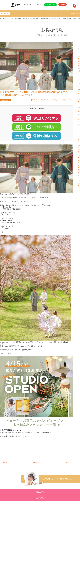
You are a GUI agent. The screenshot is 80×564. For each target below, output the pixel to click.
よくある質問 (26, 536)
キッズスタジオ (55, 100)
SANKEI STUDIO (38, 560)
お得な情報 (18, 18)
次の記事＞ (69, 462)
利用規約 (25, 546)
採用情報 (25, 541)
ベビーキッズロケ (17, 531)
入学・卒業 (15, 523)
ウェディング (16, 528)
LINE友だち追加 (50, 4)
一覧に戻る (37, 462)
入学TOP (38, 4)
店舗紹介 (25, 533)
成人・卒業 (15, 525)
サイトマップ (26, 543)
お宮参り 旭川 (45, 100)
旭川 (71, 100)
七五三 (14, 520)
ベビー (14, 518)
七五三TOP (27, 4)
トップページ (4, 18)
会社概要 (25, 538)
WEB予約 (62, 4)
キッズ (11, 18)
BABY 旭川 (36, 100)
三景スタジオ (65, 100)
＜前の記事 (3, 462)
